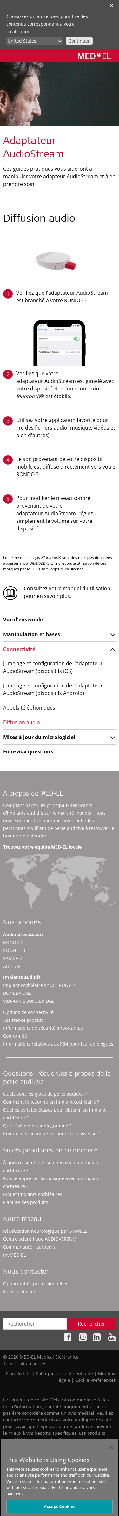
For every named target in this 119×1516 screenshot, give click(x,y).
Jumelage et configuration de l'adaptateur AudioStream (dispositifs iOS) (53, 667)
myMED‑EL (14, 1255)
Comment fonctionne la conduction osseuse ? (51, 1134)
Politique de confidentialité (64, 1373)
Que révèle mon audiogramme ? (37, 1126)
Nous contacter (19, 1292)
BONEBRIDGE (17, 993)
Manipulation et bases (31, 634)
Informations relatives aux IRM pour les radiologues (58, 1044)
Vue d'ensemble (23, 619)
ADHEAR (12, 966)
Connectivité (19, 649)
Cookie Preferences (95, 1380)
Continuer (79, 41)
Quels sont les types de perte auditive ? (45, 1094)
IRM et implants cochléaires (32, 1194)
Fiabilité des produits (25, 1202)
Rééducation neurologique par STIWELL (45, 1231)
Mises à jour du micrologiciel (39, 737)
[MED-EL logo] (94, 56)
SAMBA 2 (12, 958)
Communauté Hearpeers (29, 1247)
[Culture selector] (34, 41)
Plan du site (18, 1373)
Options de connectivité (28, 1012)
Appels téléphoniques (29, 707)
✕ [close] (111, 6)
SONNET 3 (14, 950)
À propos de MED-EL (33, 794)
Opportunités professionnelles (35, 1284)
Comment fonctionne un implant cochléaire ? (51, 1102)
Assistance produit (23, 1020)
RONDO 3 (13, 942)
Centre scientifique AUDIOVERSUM (39, 1239)
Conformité (15, 1036)
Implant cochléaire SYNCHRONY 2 (39, 985)
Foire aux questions (28, 751)
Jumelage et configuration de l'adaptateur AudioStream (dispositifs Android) (53, 689)
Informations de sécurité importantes (43, 1028)
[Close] (111, 1450)
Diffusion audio (21, 722)
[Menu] (7, 56)
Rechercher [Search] (91, 1323)
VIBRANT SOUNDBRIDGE (29, 1001)
